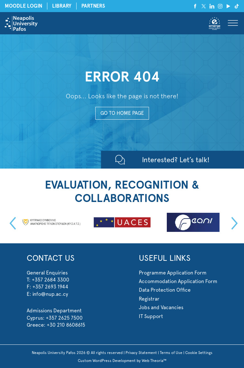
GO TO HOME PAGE (122, 113)
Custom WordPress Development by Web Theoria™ (122, 360)
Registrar (149, 299)
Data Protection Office (165, 290)
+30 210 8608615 (66, 325)
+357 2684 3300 (50, 280)
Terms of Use (171, 353)
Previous (11, 223)
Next (233, 223)
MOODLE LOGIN (23, 6)
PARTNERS (93, 6)
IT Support (151, 316)
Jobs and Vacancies (161, 307)
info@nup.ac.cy (50, 294)
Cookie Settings (199, 353)
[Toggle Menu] (233, 23)
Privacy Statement (141, 353)
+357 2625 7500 (64, 318)
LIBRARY (61, 6)
